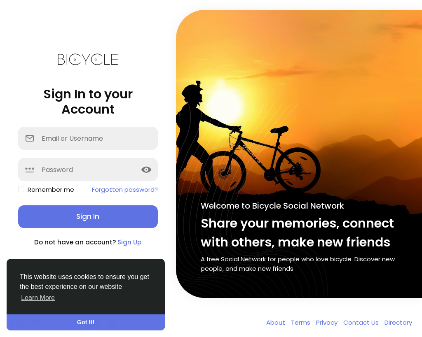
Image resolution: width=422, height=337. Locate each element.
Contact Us (361, 322)
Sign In (87, 216)
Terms (301, 322)
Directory (398, 322)
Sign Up (129, 242)
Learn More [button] (38, 297)
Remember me (51, 189)
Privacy (327, 322)
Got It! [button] (85, 322)
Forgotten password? (125, 189)
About (276, 322)
